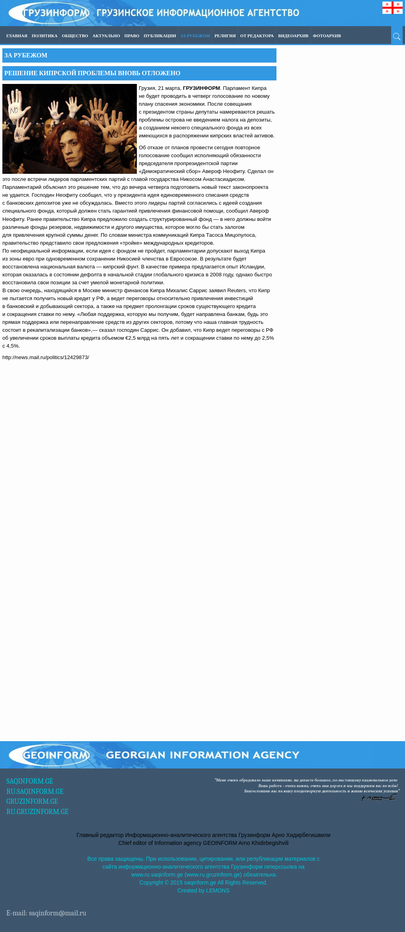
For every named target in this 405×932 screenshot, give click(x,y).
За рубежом (195, 35)
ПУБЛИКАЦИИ (160, 35)
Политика (44, 35)
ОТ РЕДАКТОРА (257, 35)
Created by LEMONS (204, 890)
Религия (225, 35)
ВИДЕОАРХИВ (293, 35)
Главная (16, 35)
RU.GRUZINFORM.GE (37, 812)
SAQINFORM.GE (29, 781)
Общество (75, 35)
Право (132, 35)
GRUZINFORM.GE (32, 801)
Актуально (106, 35)
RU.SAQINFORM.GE (34, 791)
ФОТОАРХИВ (327, 35)
